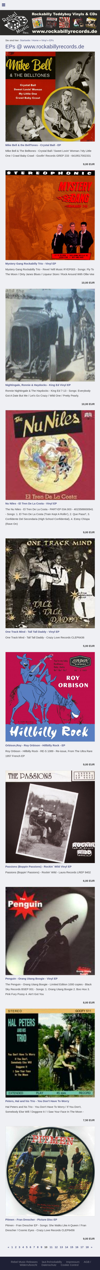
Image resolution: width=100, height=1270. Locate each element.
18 (87, 1247)
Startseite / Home (29, 40)
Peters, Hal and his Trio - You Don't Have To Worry (37, 1101)
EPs (51, 40)
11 (51, 1247)
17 (82, 1247)
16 (76, 1247)
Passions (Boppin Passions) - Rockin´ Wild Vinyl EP (38, 866)
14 (66, 1247)
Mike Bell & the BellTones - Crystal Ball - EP (33, 145)
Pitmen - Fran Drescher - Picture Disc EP (31, 1219)
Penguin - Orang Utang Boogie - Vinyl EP (31, 978)
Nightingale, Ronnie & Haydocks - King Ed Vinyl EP (38, 384)
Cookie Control (70, 1264)
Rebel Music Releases (24, 1261)
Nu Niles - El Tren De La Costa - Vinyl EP (31, 503)
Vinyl (44, 40)
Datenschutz (49, 1264)
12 (56, 1247)
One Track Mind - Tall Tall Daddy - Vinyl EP (32, 631)
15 (71, 1247)
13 (61, 1247)
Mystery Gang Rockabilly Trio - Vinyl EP (30, 263)
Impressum (72, 1261)
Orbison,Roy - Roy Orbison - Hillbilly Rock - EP (35, 745)
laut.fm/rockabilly (52, 1261)
